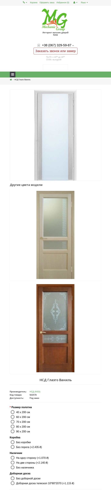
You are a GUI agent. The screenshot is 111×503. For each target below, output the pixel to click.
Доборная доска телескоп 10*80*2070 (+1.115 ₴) (45, 483)
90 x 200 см (23, 431)
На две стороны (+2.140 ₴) (32, 462)
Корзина (33, 2)
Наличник (16, 453)
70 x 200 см (23, 421)
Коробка (15, 437)
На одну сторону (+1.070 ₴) (32, 457)
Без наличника (25, 467)
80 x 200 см (23, 426)
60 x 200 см (23, 417)
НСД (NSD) (35, 391)
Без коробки (23, 442)
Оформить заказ (47, 2)
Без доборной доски (28, 478)
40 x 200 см (23, 412)
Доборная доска (20, 473)
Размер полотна (21, 407)
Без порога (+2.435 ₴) (29, 447)
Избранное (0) (63, 2)
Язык (84, 2)
